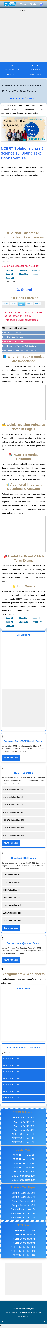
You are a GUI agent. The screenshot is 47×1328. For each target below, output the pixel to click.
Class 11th (37, 274)
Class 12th (10, 278)
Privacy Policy (23, 1316)
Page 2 (13, 303)
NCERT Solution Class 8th (13, 805)
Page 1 (5, 303)
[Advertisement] (23, 37)
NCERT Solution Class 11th (13, 828)
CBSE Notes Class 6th (11, 875)
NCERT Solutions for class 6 (12, 1059)
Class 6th (9, 270)
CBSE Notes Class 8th (11, 890)
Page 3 (21, 304)
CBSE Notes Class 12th (12, 920)
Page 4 (29, 303)
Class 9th (9, 274)
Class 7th (23, 270)
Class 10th (23, 274)
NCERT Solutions (12, 69)
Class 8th (36, 270)
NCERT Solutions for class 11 (12, 1091)
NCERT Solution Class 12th (13, 835)
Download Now (10, 758)
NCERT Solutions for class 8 (12, 1072)
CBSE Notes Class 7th (11, 882)
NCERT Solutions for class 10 (12, 1085)
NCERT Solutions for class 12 (12, 1098)
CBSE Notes (35, 69)
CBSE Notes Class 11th (12, 913)
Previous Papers (12, 74)
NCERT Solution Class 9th (13, 812)
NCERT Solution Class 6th (13, 790)
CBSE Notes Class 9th (11, 898)
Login (35, 65)
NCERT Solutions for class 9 (12, 1078)
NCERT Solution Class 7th (13, 797)
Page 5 (37, 303)
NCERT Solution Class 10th (13, 820)
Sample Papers (35, 74)
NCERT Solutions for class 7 (12, 1065)
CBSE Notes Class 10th (12, 905)
